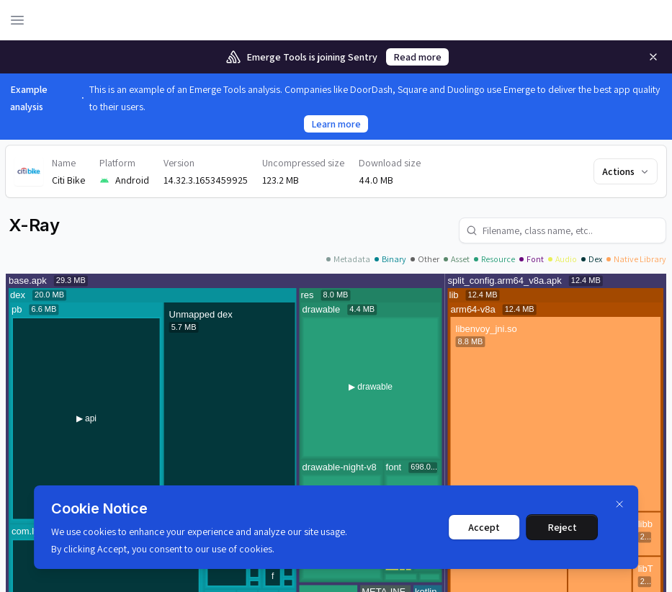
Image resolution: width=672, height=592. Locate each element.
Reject (562, 527)
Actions (626, 171)
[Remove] (653, 57)
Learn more (336, 123)
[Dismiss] (619, 504)
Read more (417, 56)
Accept (484, 527)
